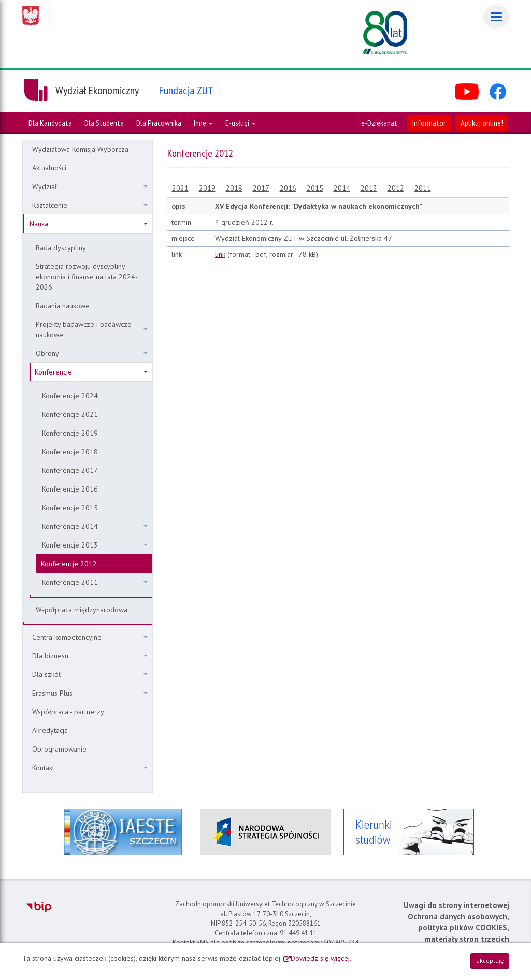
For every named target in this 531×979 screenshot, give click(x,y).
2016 (288, 188)
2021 (180, 188)
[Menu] (496, 16)
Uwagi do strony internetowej (456, 905)
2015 (315, 188)
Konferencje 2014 (95, 526)
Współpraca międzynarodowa (81, 609)
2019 (207, 188)
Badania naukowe (63, 305)
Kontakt (90, 767)
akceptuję (490, 960)
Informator (429, 123)
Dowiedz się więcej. (321, 958)
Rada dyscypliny (61, 247)
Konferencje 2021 (70, 414)
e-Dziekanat (379, 123)
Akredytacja (50, 730)
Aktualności (49, 167)
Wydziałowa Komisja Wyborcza (80, 149)
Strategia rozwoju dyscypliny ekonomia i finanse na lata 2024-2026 (87, 277)
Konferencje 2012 (69, 563)
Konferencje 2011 (95, 582)
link (220, 254)
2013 (369, 188)
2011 (422, 188)
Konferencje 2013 (95, 545)
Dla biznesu (90, 655)
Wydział (90, 186)
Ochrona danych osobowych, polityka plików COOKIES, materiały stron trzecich (458, 928)
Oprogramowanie (59, 749)
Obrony (92, 353)
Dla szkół (90, 674)
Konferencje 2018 (70, 451)
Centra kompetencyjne (90, 637)
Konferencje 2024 (70, 395)
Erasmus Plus (90, 693)
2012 (396, 188)
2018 (234, 188)
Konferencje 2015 (70, 507)
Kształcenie (90, 205)
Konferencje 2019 (70, 433)
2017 (261, 188)
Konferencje (91, 372)
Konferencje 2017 (70, 470)
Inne (203, 123)
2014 (342, 188)
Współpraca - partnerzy (68, 711)
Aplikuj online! (482, 123)
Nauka (89, 223)
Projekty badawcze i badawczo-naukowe (92, 329)
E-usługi (240, 123)
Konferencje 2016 (70, 489)
